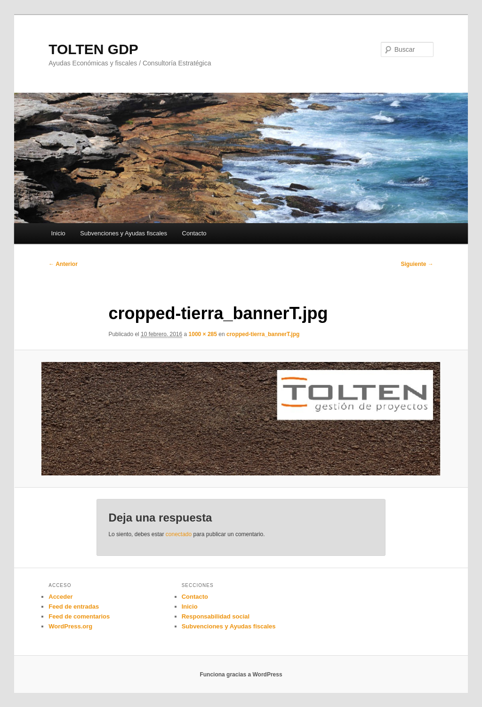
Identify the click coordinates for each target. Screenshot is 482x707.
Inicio (58, 233)
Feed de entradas (73, 606)
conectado (179, 534)
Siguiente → (417, 264)
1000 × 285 (203, 334)
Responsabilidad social (216, 616)
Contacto (194, 233)
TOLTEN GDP (93, 49)
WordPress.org (70, 626)
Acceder (60, 596)
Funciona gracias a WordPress (241, 674)
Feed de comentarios (79, 616)
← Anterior (63, 264)
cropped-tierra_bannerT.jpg (262, 334)
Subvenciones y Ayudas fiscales (123, 233)
